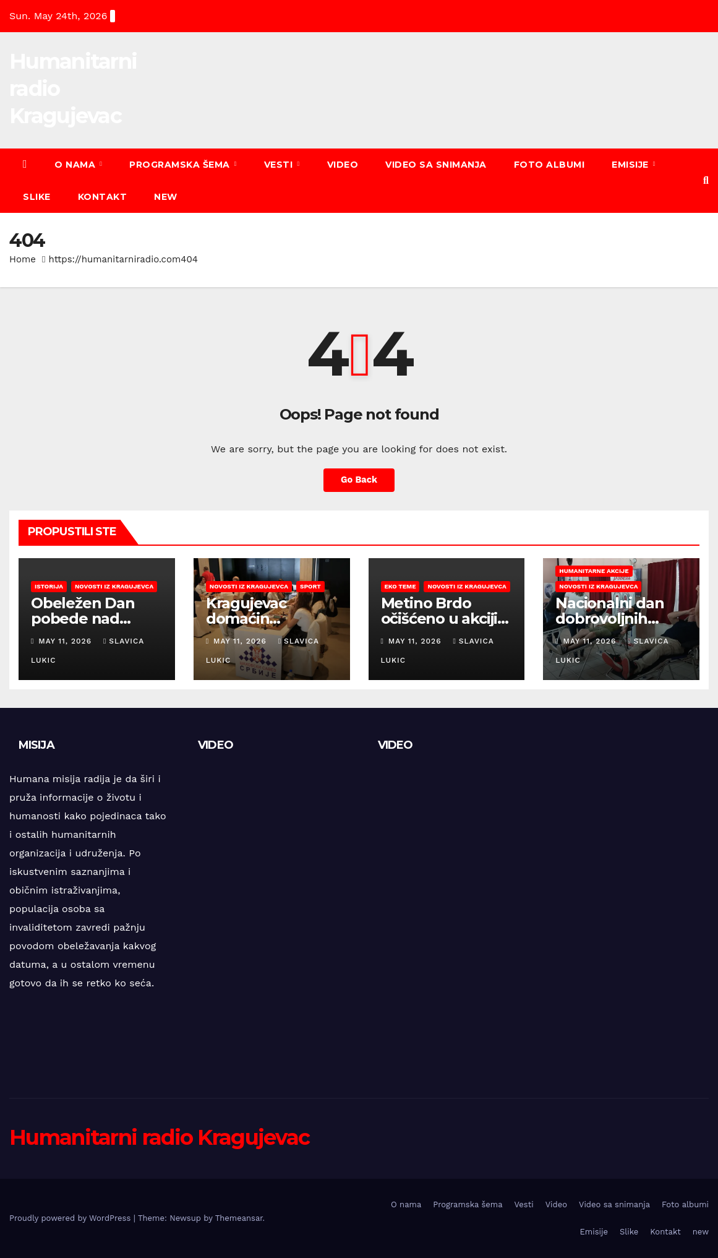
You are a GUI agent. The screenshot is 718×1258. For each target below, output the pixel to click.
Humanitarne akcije (593, 570)
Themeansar (239, 1218)
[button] (706, 180)
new (165, 196)
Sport (310, 586)
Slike (37, 196)
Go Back (359, 480)
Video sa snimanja (436, 164)
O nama (76, 164)
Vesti (280, 164)
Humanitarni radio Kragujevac (159, 1137)
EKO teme (400, 586)
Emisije (631, 164)
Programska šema (181, 164)
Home (22, 259)
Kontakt (102, 196)
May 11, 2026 (66, 641)
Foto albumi (549, 164)
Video (343, 164)
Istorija (49, 586)
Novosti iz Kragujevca (114, 586)
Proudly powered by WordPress (71, 1218)
